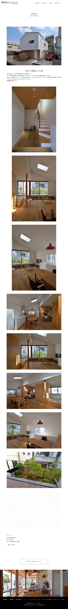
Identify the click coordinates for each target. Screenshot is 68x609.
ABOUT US (44, 3)
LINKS (63, 599)
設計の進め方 (19, 599)
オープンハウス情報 (47, 599)
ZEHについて (56, 599)
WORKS (38, 3)
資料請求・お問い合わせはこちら (34, 561)
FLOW (50, 3)
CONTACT (57, 3)
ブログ (39, 599)
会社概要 (11, 599)
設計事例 (5, 599)
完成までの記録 (11, 544)
